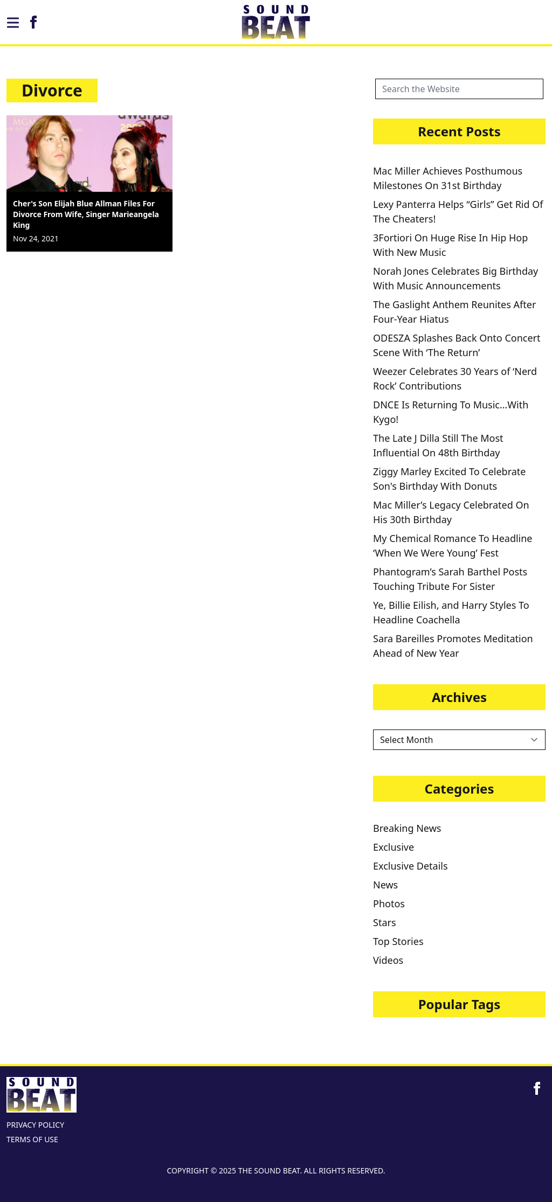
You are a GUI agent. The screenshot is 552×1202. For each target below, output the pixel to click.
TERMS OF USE (32, 1139)
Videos (388, 960)
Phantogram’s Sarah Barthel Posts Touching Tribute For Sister (450, 579)
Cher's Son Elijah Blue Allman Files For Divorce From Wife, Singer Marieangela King (86, 214)
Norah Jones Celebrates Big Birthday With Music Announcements (455, 278)
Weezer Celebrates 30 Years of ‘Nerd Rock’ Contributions (455, 378)
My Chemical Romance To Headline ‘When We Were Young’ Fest (453, 545)
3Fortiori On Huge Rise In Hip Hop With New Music (450, 245)
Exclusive (393, 846)
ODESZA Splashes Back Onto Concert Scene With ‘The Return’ (457, 345)
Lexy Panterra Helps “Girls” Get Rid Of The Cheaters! (458, 211)
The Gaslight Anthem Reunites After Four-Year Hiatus (454, 311)
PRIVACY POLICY (35, 1125)
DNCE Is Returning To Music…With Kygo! (450, 412)
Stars (384, 922)
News (385, 884)
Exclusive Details (410, 865)
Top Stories (398, 941)
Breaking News (407, 828)
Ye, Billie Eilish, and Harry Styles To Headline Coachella (451, 612)
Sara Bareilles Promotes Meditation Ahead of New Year (453, 645)
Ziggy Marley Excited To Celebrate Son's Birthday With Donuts (449, 478)
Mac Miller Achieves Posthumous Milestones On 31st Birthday (447, 178)
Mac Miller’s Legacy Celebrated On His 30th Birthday (451, 512)
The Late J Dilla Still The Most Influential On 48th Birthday (438, 445)
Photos (389, 903)
